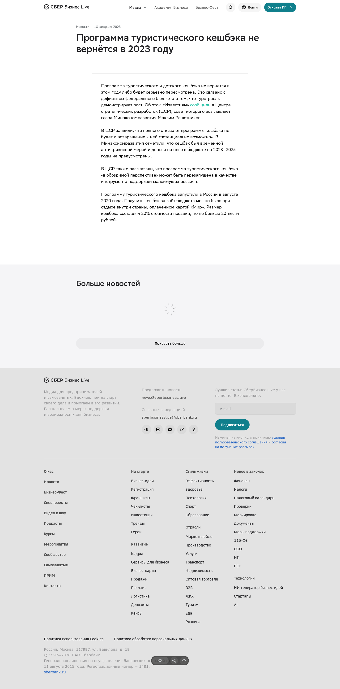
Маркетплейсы (199, 536)
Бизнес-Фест (207, 7)
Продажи (139, 579)
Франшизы (140, 497)
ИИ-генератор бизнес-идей (258, 587)
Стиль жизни (197, 471)
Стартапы (242, 596)
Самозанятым (56, 565)
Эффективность (200, 480)
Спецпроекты (56, 502)
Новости (82, 27)
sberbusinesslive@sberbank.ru (169, 417)
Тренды (138, 523)
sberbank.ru (55, 672)
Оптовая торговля (202, 579)
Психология (196, 497)
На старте (140, 471)
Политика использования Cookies (74, 639)
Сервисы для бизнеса (150, 562)
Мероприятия (56, 544)
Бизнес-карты (143, 570)
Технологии (244, 578)
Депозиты (140, 604)
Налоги (240, 489)
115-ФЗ (241, 540)
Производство (198, 545)
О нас (49, 471)
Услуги (191, 553)
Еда (189, 613)
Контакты (52, 585)
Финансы (242, 480)
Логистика (140, 596)
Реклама (139, 587)
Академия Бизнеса (171, 7)
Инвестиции (142, 514)
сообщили (200, 105)
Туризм (192, 604)
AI (236, 604)
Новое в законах (249, 471)
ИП (236, 557)
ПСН (238, 565)
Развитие (139, 544)
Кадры (137, 553)
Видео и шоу (55, 513)
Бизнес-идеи (142, 480)
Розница (193, 621)
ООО (238, 548)
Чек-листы (140, 506)
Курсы (49, 533)
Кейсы (136, 613)
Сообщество (55, 554)
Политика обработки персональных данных (153, 639)
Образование (197, 514)
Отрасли (193, 527)
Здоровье (194, 489)
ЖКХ (190, 596)
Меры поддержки (250, 531)
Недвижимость (199, 570)
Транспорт (195, 562)
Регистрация (142, 489)
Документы (244, 523)
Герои (136, 531)
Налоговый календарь (254, 497)
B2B (189, 587)
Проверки (242, 506)
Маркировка (245, 514)
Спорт (191, 506)
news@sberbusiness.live (164, 397)
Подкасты (53, 523)
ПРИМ (49, 575)
